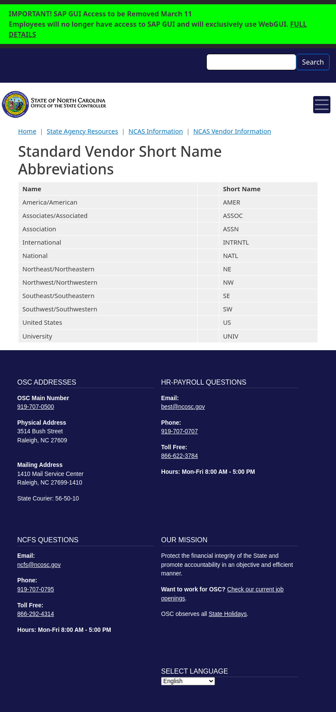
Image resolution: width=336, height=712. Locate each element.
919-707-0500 (35, 407)
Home (27, 131)
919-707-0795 (35, 589)
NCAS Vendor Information (232, 131)
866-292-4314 (35, 614)
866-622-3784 (179, 456)
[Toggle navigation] (322, 104)
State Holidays (227, 614)
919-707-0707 (179, 431)
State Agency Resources (82, 131)
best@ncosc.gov (183, 407)
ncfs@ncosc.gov (39, 565)
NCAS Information (155, 131)
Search (313, 62)
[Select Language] (188, 681)
